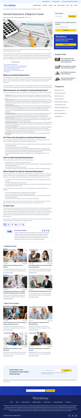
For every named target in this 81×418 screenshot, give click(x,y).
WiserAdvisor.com (9, 415)
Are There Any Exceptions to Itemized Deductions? (15, 67)
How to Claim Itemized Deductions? (11, 68)
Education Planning (59, 93)
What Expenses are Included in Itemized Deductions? (15, 66)
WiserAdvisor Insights (9, 17)
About (67, 5)
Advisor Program (61, 5)
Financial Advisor (32, 333)
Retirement (44, 5)
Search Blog (72, 16)
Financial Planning (42, 307)
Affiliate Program (37, 402)
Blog (55, 5)
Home (4, 9)
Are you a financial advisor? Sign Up (70, 1)
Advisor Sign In (56, 1)
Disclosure (68, 402)
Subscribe (65, 30)
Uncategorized (58, 116)
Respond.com (25, 405)
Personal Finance (59, 110)
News (71, 5)
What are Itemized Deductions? (10, 64)
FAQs (17, 402)
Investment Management (61, 107)
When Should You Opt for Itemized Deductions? (14, 70)
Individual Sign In (46, 1)
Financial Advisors (37, 5)
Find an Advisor (50, 390)
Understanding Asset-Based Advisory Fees (40, 291)
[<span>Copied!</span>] (19, 224)
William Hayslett (33, 272)
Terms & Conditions (58, 402)
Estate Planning (58, 96)
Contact (75, 5)
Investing (50, 5)
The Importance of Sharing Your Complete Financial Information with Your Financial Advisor (14, 293)
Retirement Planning (8, 333)
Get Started (66, 44)
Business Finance (59, 90)
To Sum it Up (6, 71)
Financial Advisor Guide (15, 9)
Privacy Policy (47, 402)
